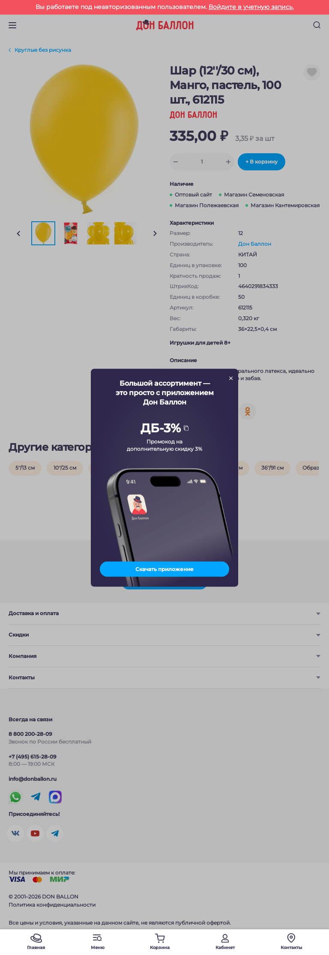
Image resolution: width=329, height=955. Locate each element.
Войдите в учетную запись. (251, 7)
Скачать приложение (164, 568)
